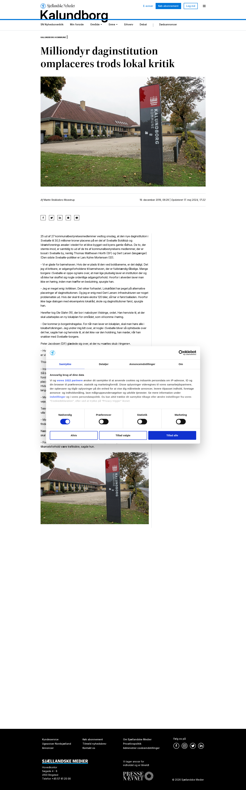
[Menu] (204, 6)
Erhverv (128, 33)
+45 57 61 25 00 (61, 778)
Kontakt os (89, 747)
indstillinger (58, 397)
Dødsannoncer (168, 33)
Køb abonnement (168, 5)
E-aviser (148, 6)
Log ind (190, 5)
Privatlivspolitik (132, 743)
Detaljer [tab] (104, 363)
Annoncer (48, 747)
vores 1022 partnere (70, 380)
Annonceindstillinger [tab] (142, 363)
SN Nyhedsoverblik (52, 33)
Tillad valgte (123, 435)
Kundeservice (50, 739)
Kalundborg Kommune (58, 43)
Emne (112, 33)
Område (95, 33)
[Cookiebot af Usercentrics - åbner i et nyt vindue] (181, 352)
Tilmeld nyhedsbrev (94, 743)
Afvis (74, 435)
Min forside (77, 33)
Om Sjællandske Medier (137, 739)
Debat (143, 33)
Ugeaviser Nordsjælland (56, 743)
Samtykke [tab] (65, 363)
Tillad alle (172, 435)
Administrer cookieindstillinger (141, 747)
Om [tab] (181, 363)
